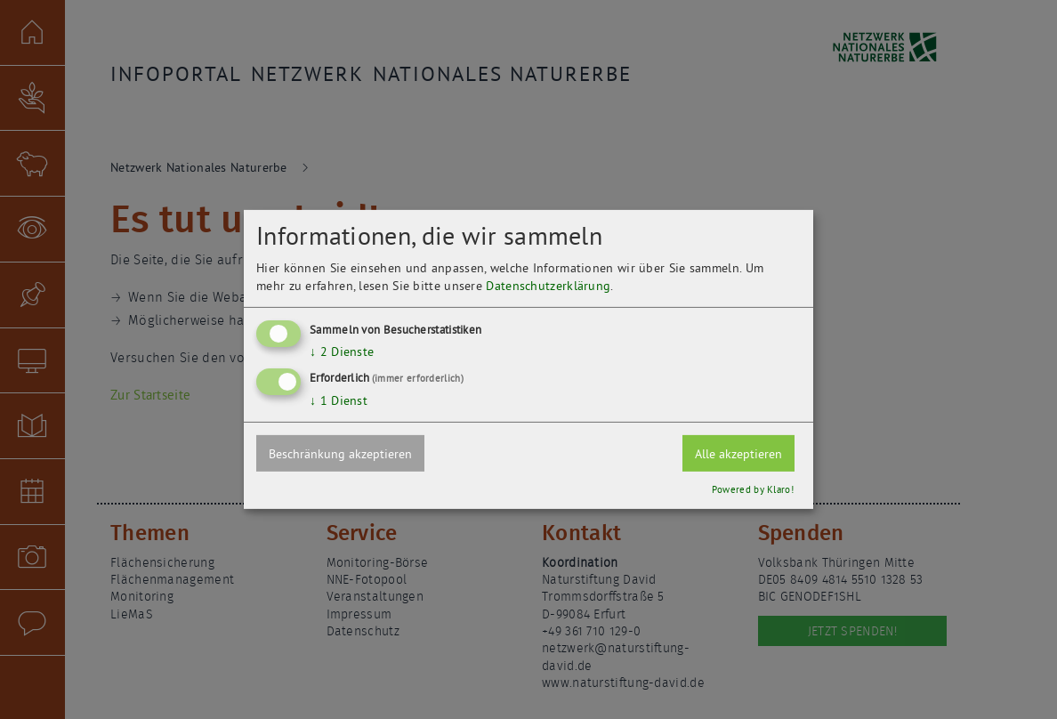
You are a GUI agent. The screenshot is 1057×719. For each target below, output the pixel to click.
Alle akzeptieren (738, 454)
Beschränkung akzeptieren (340, 454)
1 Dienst (338, 400)
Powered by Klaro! (753, 489)
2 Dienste (342, 351)
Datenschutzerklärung (548, 285)
